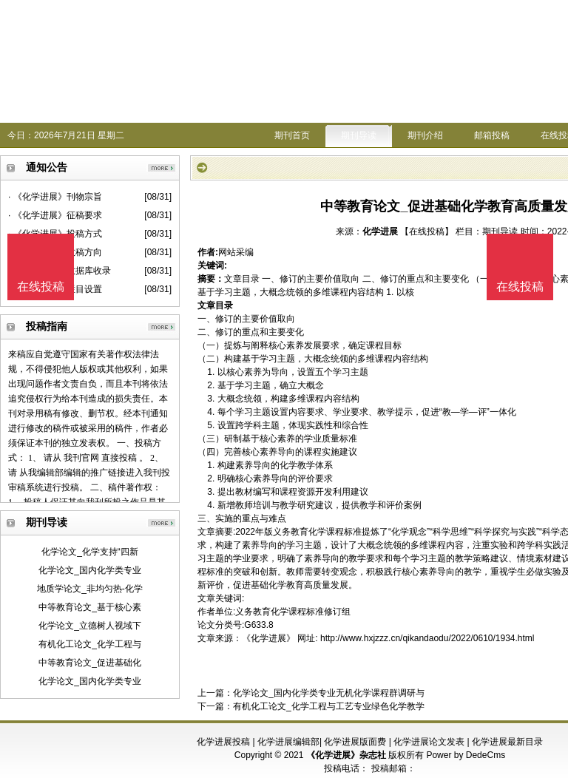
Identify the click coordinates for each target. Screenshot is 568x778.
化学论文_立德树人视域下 (89, 625)
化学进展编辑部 (288, 742)
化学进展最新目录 (507, 742)
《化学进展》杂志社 (346, 755)
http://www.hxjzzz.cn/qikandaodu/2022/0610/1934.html (427, 638)
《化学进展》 (268, 638)
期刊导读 (358, 135)
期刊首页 (292, 135)
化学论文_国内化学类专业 (89, 570)
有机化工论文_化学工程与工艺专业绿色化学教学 (329, 706)
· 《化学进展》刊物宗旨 (55, 197)
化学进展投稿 (223, 742)
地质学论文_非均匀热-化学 (90, 589)
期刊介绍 (425, 135)
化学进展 (380, 231)
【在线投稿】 (426, 231)
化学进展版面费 (355, 742)
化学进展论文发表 (428, 742)
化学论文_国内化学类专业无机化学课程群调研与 (329, 693)
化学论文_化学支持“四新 (89, 552)
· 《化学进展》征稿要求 (55, 215)
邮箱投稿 (492, 135)
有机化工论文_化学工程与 (89, 644)
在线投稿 (520, 286)
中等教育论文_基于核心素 (89, 607)
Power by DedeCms (465, 755)
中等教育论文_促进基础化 (89, 662)
